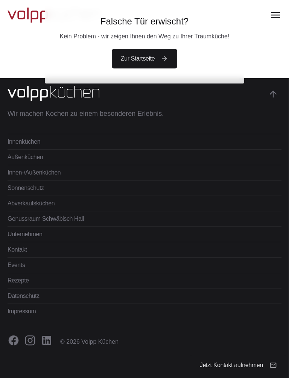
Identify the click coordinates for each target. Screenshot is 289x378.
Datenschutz (24, 296)
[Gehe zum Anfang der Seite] (273, 94)
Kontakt (17, 249)
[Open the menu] (275, 15)
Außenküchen (25, 157)
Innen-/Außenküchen (34, 172)
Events (16, 265)
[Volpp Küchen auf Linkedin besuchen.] (47, 340)
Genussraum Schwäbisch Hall (46, 219)
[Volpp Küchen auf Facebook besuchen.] (14, 340)
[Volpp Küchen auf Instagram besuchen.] (30, 340)
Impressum (22, 311)
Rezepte (18, 280)
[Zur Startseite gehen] (86, 93)
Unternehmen (25, 234)
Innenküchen (24, 141)
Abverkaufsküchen (31, 203)
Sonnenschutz (26, 188)
